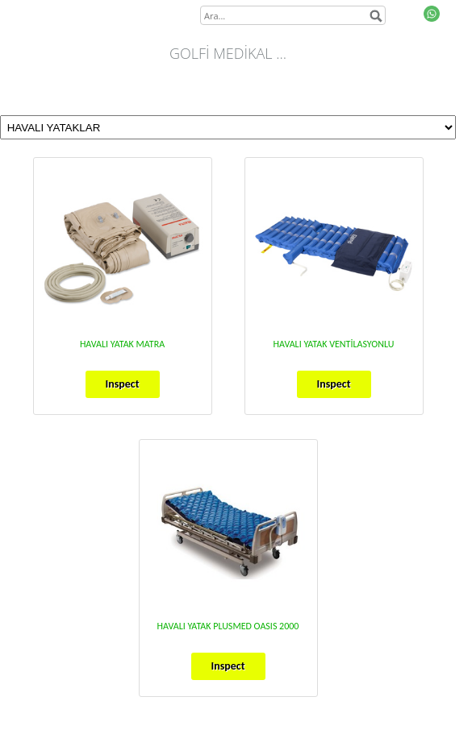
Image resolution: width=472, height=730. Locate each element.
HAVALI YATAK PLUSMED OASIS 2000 (228, 626)
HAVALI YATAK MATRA (122, 344)
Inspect (122, 384)
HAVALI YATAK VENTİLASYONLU (334, 344)
